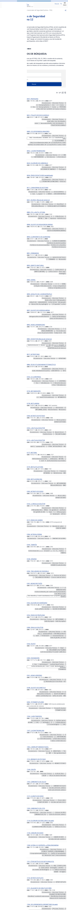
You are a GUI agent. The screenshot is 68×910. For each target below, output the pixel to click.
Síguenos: (20, 892)
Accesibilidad (59, 897)
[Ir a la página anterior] (27, 883)
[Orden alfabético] (62, 94)
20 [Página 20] (55, 883)
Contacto (37, 897)
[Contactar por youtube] (37, 893)
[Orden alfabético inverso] (65, 94)
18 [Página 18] (49, 883)
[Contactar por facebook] (48, 893)
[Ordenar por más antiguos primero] (60, 94)
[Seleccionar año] (8, 107)
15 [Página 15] (41, 883)
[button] (64, 4)
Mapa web (45, 897)
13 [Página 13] (35, 883)
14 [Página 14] (38, 883)
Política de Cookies (34, 899)
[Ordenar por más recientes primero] (57, 94)
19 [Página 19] (52, 883)
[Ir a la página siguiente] (60, 883)
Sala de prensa (8, 897)
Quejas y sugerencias (28, 897)
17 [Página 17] (46, 883)
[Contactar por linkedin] (42, 893)
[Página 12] (32, 883)
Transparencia (17, 897)
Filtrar (6, 94)
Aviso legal (52, 897)
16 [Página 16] (44, 883)
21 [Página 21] (57, 883)
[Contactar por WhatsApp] (25, 893)
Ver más (22, 46)
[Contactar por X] (31, 893)
